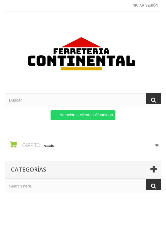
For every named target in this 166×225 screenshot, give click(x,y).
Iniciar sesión (145, 5)
